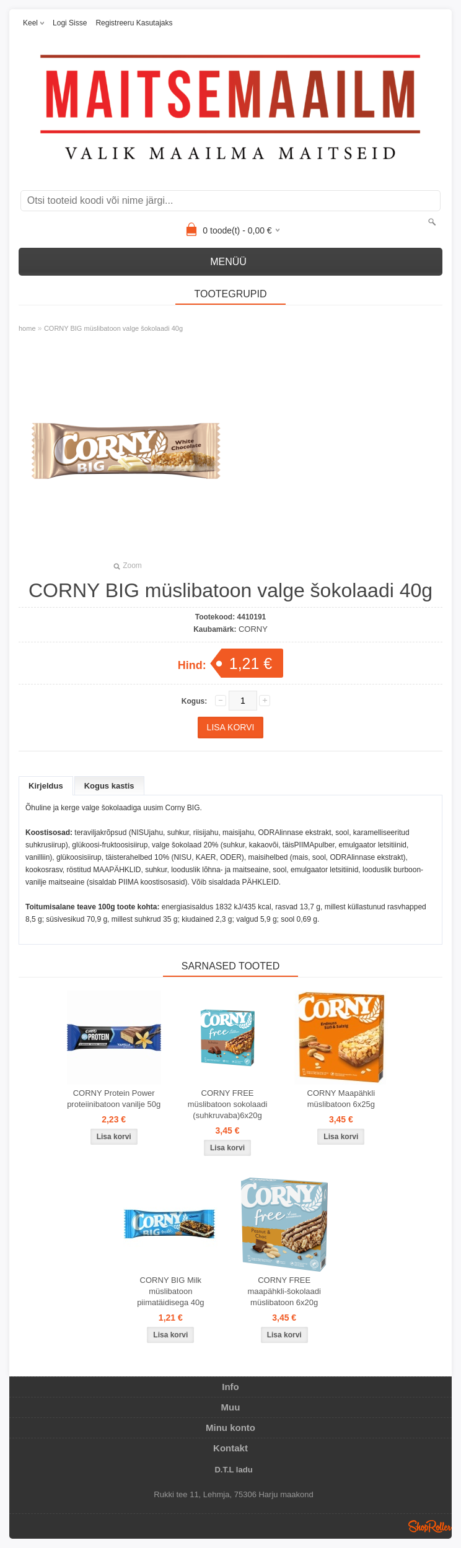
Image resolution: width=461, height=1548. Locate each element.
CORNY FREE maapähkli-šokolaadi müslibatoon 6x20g (284, 1291)
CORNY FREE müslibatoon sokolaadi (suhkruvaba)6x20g (228, 1104)
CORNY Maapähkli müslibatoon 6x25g (341, 1098)
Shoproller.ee (430, 1526)
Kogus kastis (109, 785)
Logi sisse (70, 23)
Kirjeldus (46, 785)
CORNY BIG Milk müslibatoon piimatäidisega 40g (170, 1291)
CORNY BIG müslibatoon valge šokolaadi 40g (113, 328)
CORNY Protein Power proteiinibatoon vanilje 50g (113, 1098)
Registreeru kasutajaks (133, 23)
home (27, 328)
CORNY (253, 629)
